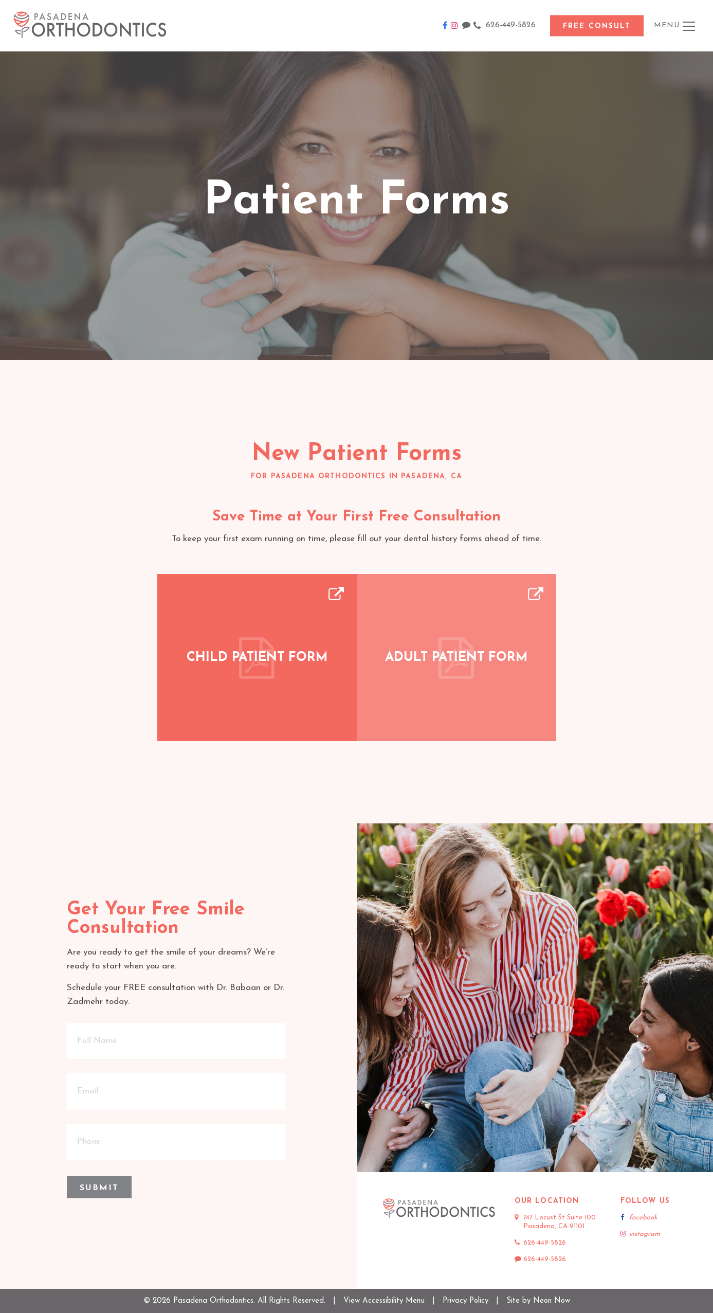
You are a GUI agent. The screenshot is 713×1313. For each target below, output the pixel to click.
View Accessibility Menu (384, 1301)
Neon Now (551, 1301)
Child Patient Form (257, 657)
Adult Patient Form (456, 657)
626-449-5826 (504, 25)
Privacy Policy (465, 1301)
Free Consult (597, 26)
